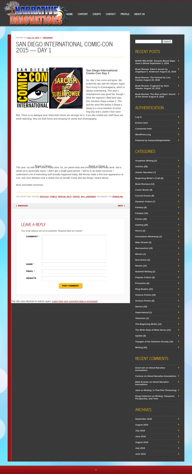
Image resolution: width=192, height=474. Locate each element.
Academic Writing (144, 160)
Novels (138, 265)
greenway (48, 38)
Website (31, 278)
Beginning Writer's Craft (147, 178)
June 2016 (140, 436)
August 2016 (141, 424)
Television (140, 318)
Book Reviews (142, 184)
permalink (117, 197)
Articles (44, 197)
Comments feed (143, 128)
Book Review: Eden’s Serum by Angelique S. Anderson (151, 70)
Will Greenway (88, 197)
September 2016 (143, 419)
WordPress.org (143, 134)
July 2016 (140, 430)
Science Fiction (143, 295)
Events (97, 14)
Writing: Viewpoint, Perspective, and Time (155, 397)
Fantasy (139, 207)
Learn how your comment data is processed (75, 301)
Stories (138, 306)
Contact (111, 14)
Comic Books (142, 190)
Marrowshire (141, 248)
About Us (139, 14)
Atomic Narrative (143, 172)
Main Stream (141, 242)
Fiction (138, 219)
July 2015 (140, 448)
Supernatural (141, 312)
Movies (138, 254)
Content (83, 14)
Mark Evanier (142, 382)
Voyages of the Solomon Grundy (152, 341)
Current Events (143, 195)
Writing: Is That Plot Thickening (160, 390)
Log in (138, 117)
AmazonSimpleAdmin (159, 140)
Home (69, 14)
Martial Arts (65, 197)
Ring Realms (141, 289)
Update (76, 197)
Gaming (139, 225)
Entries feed (141, 123)
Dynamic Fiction (143, 201)
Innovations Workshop (146, 236)
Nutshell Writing (143, 271)
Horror (138, 230)
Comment (33, 236)
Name (30, 264)
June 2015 (140, 454)
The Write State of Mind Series (150, 330)
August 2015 (141, 442)
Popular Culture (143, 277)
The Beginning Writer (146, 324)
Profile (125, 14)
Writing (139, 347)
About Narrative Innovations (161, 376)
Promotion (140, 283)
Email (31, 271)
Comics (53, 197)
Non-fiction (141, 260)
